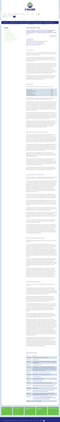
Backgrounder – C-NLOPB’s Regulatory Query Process (42, 374)
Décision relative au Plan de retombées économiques (35, 238)
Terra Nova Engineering (37, 376)
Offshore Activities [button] (13, 22)
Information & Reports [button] (49, 22)
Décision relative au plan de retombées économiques (35, 43)
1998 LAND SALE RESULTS (37, 364)
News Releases (8, 32)
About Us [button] (6, 22)
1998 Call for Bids (36, 388)
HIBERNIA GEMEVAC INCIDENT (38, 378)
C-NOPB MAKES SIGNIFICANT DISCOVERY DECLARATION (42, 383)
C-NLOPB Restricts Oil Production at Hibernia (40, 357)
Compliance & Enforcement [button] (25, 22)
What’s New (7, 30)
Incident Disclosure (9, 34)
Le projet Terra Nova (29, 40)
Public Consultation (9, 36)
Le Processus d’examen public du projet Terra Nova (35, 174)
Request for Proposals (10, 37)
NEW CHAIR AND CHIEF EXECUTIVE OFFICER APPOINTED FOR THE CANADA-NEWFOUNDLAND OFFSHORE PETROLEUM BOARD (44, 386)
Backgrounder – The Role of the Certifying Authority (42, 372)
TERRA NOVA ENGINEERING (37, 380)
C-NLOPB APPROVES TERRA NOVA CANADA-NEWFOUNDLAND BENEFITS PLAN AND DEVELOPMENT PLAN (43, 391)
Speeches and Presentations (11, 39)
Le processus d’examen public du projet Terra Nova (35, 42)
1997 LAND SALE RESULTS (37, 401)
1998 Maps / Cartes (36, 359)
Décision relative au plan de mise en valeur (33, 44)
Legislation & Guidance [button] (37, 22)
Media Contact (8, 41)
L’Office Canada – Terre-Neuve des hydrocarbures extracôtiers (37, 41)
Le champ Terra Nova (30, 38)
